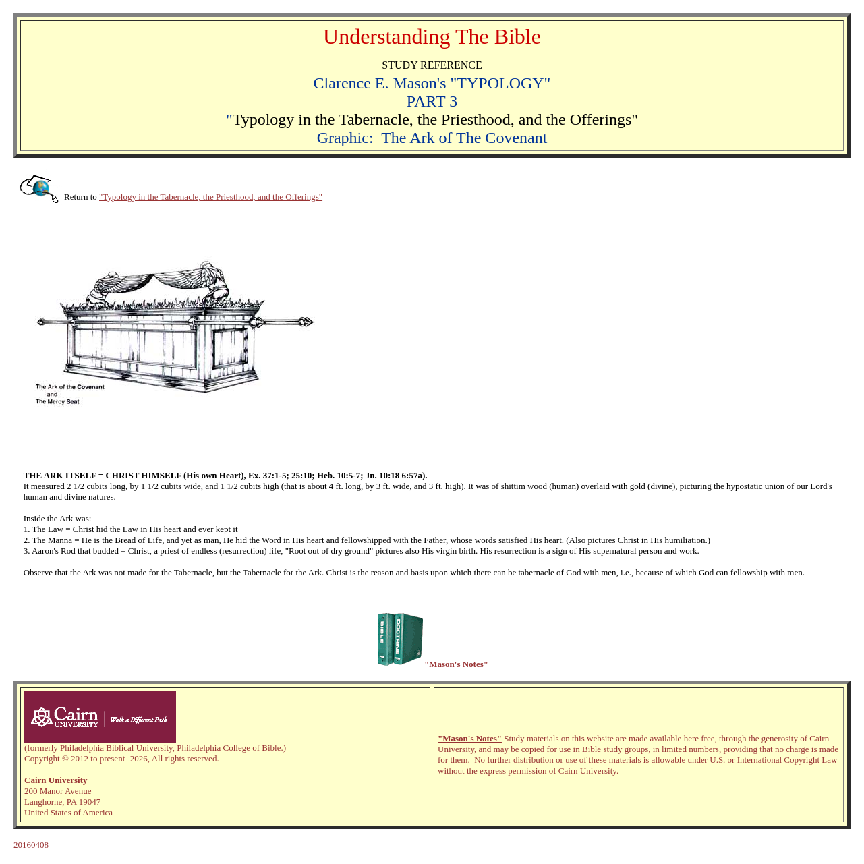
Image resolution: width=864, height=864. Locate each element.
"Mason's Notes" (470, 738)
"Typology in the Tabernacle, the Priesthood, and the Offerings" (210, 197)
